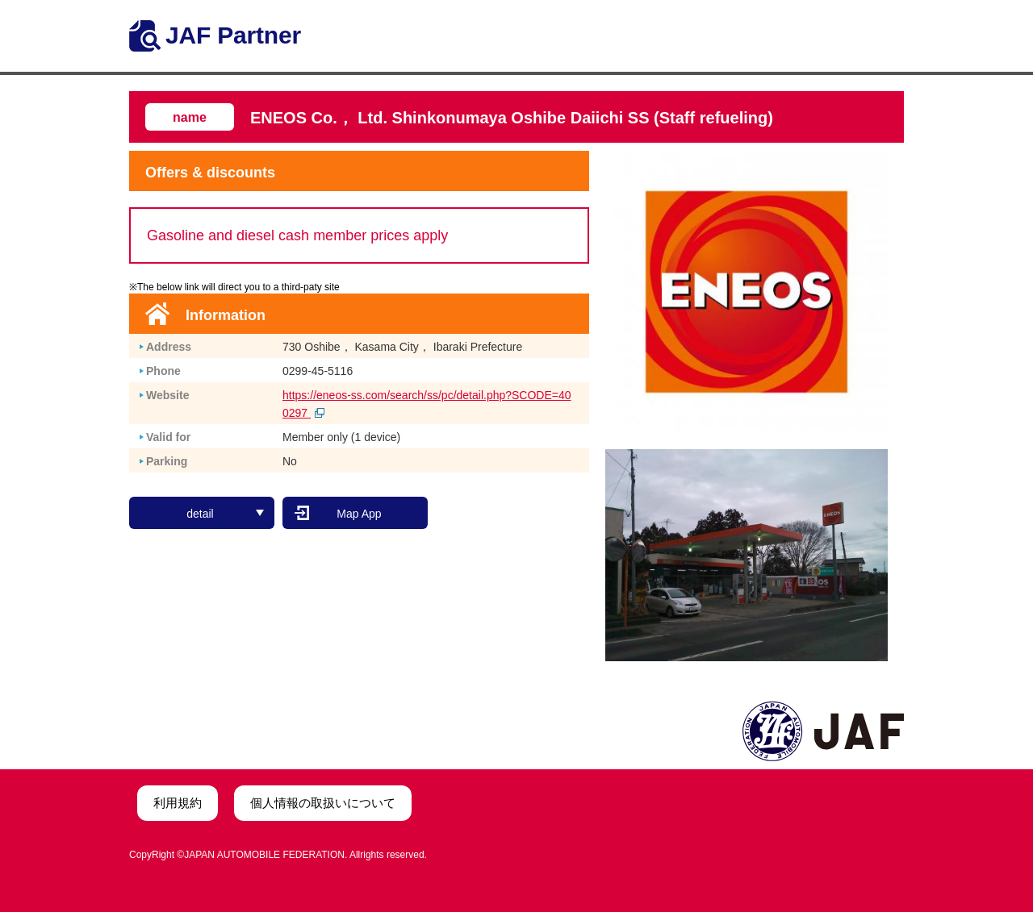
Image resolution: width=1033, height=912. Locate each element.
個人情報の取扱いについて (322, 803)
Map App (359, 513)
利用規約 (177, 803)
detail (225, 513)
